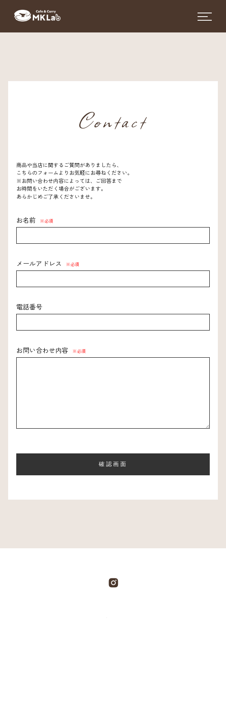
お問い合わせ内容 (51, 350)
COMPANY (48, 654)
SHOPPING (106, 677)
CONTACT (178, 654)
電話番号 (29, 306)
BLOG (137, 654)
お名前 (34, 220)
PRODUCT (97, 654)
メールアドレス (47, 263)
